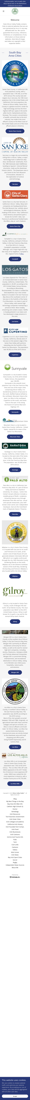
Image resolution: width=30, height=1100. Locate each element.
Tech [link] (15, 842)
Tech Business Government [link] (15, 817)
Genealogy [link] (15, 811)
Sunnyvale (15, 412)
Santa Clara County (15, 131)
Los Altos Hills (15, 784)
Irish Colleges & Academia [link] (15, 822)
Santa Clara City (15, 226)
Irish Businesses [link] (15, 832)
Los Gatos (15, 321)
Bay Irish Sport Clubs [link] (15, 857)
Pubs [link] (15, 839)
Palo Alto (15, 514)
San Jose (15, 184)
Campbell (15, 259)
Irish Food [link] (15, 829)
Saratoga (15, 470)
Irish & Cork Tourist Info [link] (15, 837)
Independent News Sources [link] (15, 865)
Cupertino (15, 355)
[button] (4, 11)
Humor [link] (15, 809)
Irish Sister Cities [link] (15, 819)
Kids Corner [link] (15, 852)
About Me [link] (15, 867)
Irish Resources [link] (15, 814)
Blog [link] (15, 799)
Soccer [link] (15, 860)
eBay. (22, 254)
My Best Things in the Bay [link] (15, 801)
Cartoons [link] (15, 847)
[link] (15, 11)
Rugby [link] (15, 862)
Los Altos (15, 747)
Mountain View (15, 437)
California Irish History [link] (15, 824)
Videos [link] (15, 850)
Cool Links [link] (15, 845)
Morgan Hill (15, 672)
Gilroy (15, 621)
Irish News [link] (15, 855)
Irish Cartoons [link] (15, 834)
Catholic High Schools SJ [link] (15, 806)
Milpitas (15, 576)
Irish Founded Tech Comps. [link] (15, 827)
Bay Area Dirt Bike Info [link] (15, 804)
